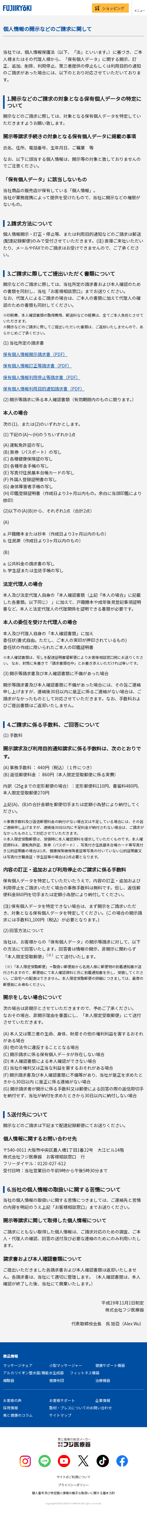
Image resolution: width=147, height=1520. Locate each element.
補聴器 (8, 1380)
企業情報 (102, 1400)
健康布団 (56, 1380)
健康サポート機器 (110, 1365)
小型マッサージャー (65, 1365)
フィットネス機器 (84, 1372)
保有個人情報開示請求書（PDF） (35, 354)
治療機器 (102, 1380)
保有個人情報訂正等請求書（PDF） (37, 365)
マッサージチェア (18, 1365)
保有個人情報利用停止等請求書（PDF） (41, 377)
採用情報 (10, 1407)
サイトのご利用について (73, 1476)
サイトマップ (60, 1415)
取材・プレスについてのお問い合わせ (80, 1407)
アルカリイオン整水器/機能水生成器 (33, 1372)
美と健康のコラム (18, 1415)
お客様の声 (12, 1400)
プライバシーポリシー (73, 1484)
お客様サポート (62, 1400)
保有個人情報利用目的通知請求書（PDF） (44, 389)
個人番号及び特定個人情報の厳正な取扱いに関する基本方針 (73, 1492)
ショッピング (113, 8)
